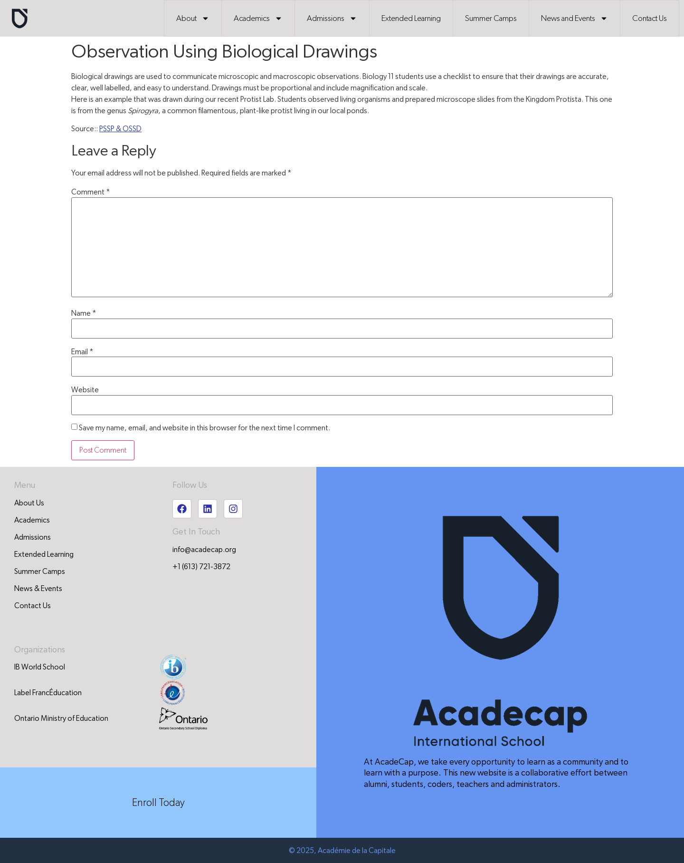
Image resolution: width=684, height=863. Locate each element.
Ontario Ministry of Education (61, 718)
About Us (29, 503)
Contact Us (649, 18)
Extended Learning (411, 18)
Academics (258, 18)
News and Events (574, 18)
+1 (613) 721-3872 (201, 567)
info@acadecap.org (204, 549)
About (192, 18)
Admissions (332, 18)
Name (83, 313)
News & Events (38, 588)
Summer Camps (491, 18)
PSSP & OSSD (120, 129)
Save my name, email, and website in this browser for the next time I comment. (204, 428)
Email (82, 352)
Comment (90, 192)
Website (85, 390)
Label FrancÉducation (48, 693)
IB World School (39, 667)
